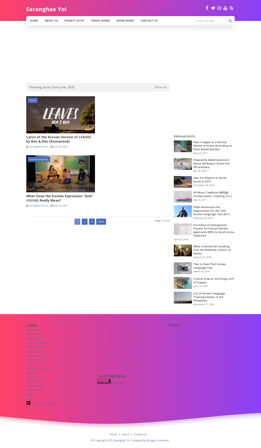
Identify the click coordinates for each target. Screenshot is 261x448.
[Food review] (33, 329)
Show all (160, 87)
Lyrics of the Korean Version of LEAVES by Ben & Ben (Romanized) (58, 139)
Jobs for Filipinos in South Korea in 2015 (210, 179)
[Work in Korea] (34, 360)
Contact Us (149, 20)
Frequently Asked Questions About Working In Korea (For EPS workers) (211, 163)
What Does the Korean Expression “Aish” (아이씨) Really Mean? (59, 198)
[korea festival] (34, 381)
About (125, 434)
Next (101, 221)
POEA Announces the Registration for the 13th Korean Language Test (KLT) (211, 210)
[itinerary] (31, 373)
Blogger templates (158, 440)
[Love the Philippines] (38, 342)
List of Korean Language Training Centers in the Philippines (209, 297)
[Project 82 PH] (34, 351)
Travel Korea (100, 20)
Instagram (219, 8)
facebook (207, 8)
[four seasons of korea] (39, 368)
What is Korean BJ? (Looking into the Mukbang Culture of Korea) (212, 250)
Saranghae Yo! (121, 440)
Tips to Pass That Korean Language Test (209, 265)
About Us (51, 20)
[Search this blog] (214, 21)
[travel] (29, 398)
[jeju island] (32, 377)
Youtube (225, 8)
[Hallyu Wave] (33, 334)
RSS (231, 8)
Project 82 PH (74, 20)
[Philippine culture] (36, 347)
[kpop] (29, 394)
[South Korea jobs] (36, 355)
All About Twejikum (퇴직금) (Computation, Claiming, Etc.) (212, 194)
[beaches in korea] (36, 364)
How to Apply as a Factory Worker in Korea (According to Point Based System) (212, 145)
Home (34, 20)
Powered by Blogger (41, 404)
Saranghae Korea (38, 146)
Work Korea (125, 20)
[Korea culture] (34, 338)
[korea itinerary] (35, 385)
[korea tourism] (34, 390)
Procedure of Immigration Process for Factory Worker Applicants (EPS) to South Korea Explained (213, 230)
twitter (213, 8)
